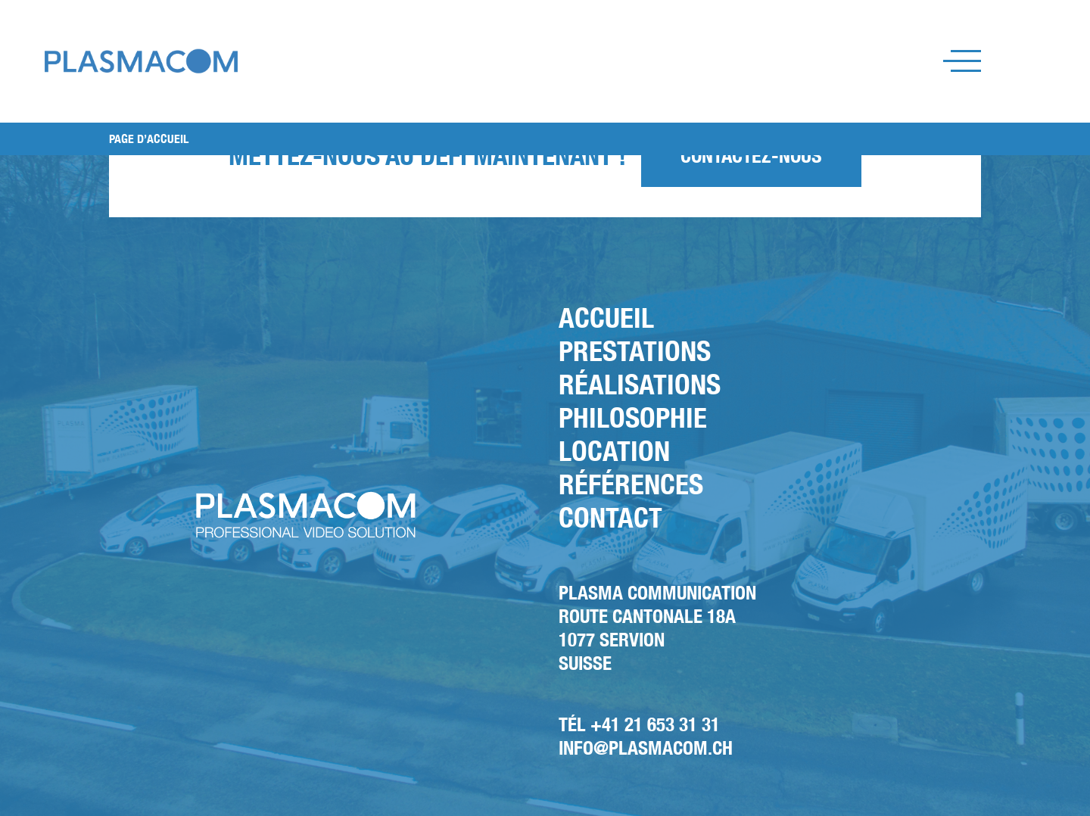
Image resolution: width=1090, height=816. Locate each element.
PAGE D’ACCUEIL (148, 139)
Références (631, 484)
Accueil (606, 317)
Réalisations (640, 384)
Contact (610, 517)
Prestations (635, 351)
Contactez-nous (751, 155)
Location (614, 450)
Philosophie (633, 417)
